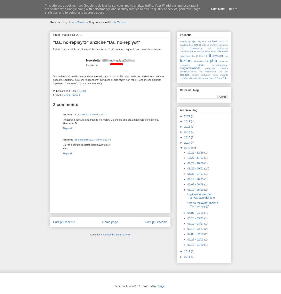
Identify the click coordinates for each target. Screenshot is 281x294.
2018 (187, 126)
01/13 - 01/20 (195, 244)
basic (221, 41)
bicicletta (184, 45)
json (226, 56)
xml (220, 78)
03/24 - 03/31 (195, 218)
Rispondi (67, 128)
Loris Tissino (78, 22)
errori (75, 95)
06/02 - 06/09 (195, 184)
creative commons (219, 45)
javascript (218, 56)
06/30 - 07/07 (195, 173)
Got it (233, 9)
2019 (187, 121)
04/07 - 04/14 (195, 212)
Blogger (161, 286)
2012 (187, 251)
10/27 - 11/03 (195, 157)
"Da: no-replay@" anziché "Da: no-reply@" (202, 204)
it (80, 95)
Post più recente (64, 222)
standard (184, 75)
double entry (203, 51)
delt (209, 48)
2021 (187, 116)
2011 (187, 256)
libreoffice (199, 61)
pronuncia (210, 68)
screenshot (210, 71)
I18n (206, 56)
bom (191, 45)
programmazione (190, 68)
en (219, 51)
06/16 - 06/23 (195, 179)
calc (204, 45)
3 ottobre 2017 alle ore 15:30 (91, 114)
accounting (185, 41)
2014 (187, 142)
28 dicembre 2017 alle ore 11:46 (93, 139)
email (67, 95)
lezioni (186, 60)
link (206, 61)
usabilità (184, 78)
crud (182, 48)
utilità (191, 78)
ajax (194, 41)
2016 (187, 131)
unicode (224, 75)
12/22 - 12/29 (195, 152)
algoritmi (202, 41)
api (209, 41)
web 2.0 (214, 78)
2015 (187, 137)
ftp (193, 56)
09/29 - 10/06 (195, 163)
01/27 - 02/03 (195, 239)
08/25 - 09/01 (195, 168)
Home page (110, 222)
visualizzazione (201, 78)
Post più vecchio (156, 222)
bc (227, 41)
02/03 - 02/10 (195, 234)
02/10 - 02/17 (195, 228)
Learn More (217, 9)
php (213, 60)
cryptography (196, 48)
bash (214, 41)
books (197, 45)
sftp (220, 71)
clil (208, 45)
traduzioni (206, 75)
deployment (222, 48)
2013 (187, 147)
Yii (224, 78)
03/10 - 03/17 (195, 223)
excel (182, 56)
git (197, 56)
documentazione (188, 51)
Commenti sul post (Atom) (116, 234)
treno (215, 75)
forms (188, 56)
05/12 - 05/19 (195, 189)
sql (226, 71)
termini (195, 75)
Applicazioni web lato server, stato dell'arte (201, 196)
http (201, 56)
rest (200, 71)
